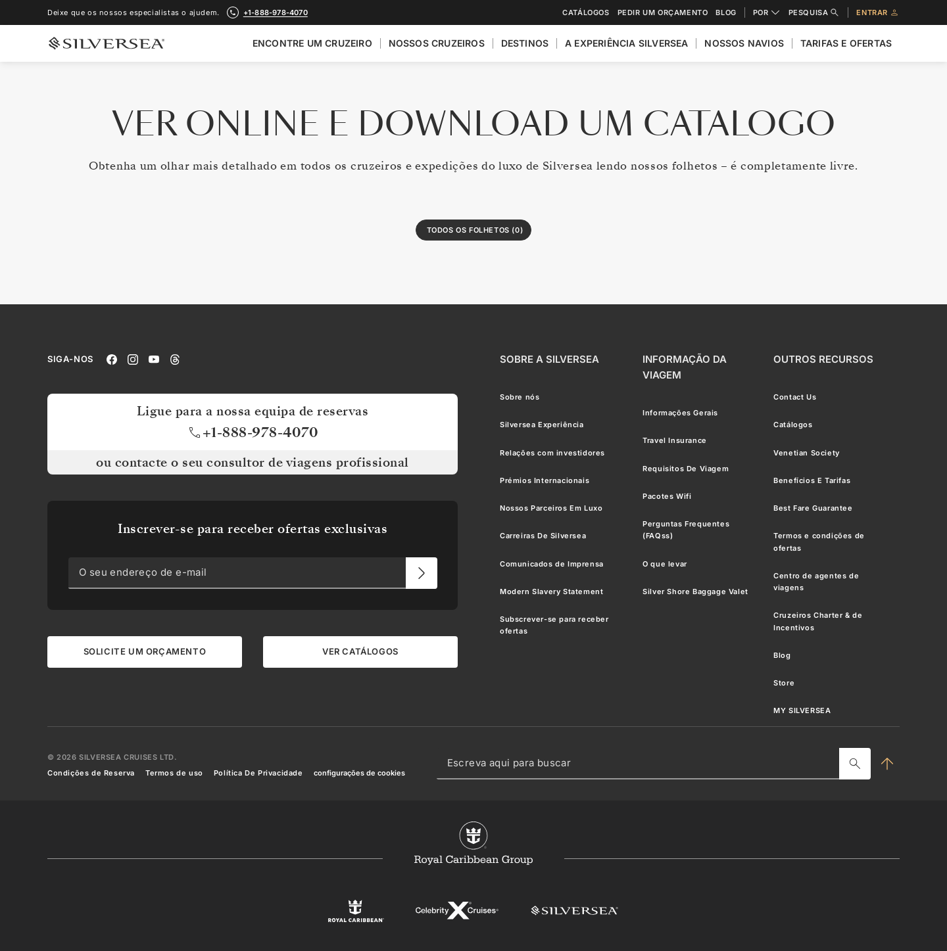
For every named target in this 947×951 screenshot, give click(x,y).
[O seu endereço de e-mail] (421, 572)
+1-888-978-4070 (253, 432)
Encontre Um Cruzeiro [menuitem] (312, 43)
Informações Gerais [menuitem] (680, 412)
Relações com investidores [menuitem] (552, 452)
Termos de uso (174, 772)
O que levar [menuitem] (665, 563)
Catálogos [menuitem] (792, 424)
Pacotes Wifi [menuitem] (667, 495)
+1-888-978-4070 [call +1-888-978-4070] (275, 12)
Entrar (878, 12)
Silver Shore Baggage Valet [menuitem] (695, 590)
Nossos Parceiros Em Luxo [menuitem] (551, 508)
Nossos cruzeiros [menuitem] (437, 43)
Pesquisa (814, 12)
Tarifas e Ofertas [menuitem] (846, 43)
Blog (726, 12)
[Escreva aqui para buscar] (855, 763)
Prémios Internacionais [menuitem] (544, 479)
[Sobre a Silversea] (549, 359)
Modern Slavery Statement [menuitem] (551, 590)
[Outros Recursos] (823, 359)
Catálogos (585, 12)
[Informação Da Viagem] (697, 367)
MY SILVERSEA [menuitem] (802, 710)
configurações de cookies (359, 772)
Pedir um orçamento (663, 12)
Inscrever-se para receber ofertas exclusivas (252, 529)
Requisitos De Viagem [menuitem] (686, 468)
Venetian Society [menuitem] (806, 452)
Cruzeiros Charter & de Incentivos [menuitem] (817, 621)
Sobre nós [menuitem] (519, 397)
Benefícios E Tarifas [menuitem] (811, 479)
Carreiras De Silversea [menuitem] (543, 535)
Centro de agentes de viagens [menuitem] (816, 580)
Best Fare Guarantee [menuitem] (812, 508)
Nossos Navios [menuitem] (744, 43)
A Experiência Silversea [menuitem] (627, 43)
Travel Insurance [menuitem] (675, 440)
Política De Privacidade (258, 772)
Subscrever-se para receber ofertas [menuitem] (554, 625)
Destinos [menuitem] (525, 43)
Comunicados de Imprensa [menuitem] (552, 563)
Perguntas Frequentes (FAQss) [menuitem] (686, 529)
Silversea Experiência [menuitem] (542, 424)
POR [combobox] (767, 12)
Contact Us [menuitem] (794, 397)
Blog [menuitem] (781, 654)
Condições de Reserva (91, 772)
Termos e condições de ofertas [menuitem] (819, 541)
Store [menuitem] (783, 682)
